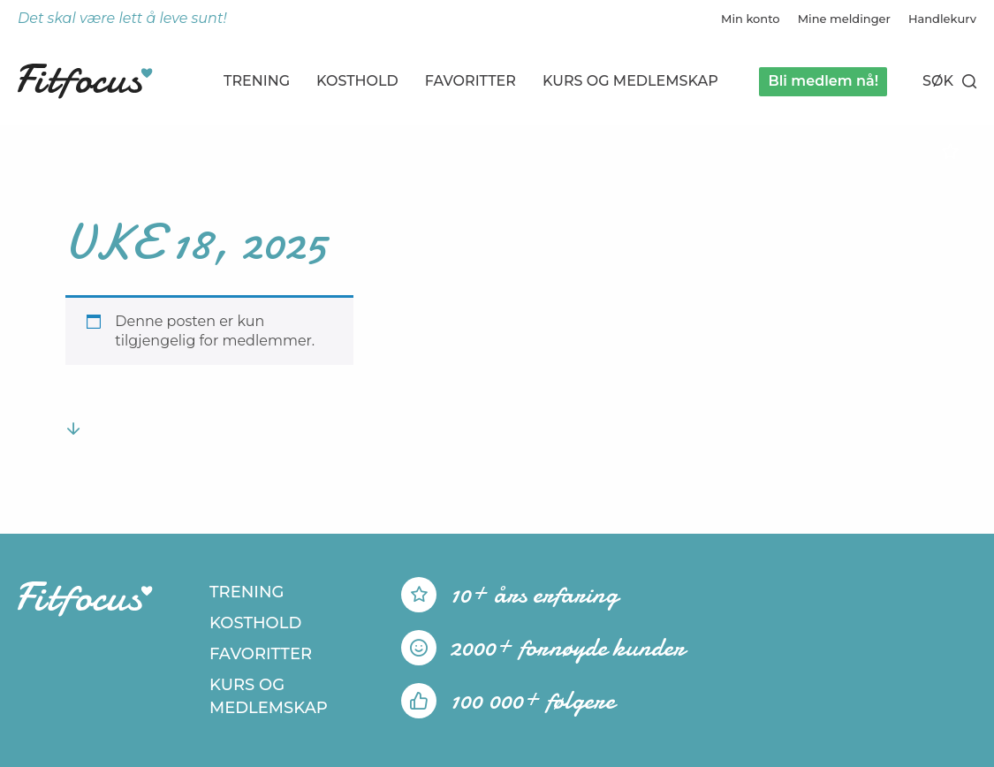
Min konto (750, 18)
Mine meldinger (844, 18)
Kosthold (357, 80)
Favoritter (470, 80)
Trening (257, 80)
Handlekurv (942, 18)
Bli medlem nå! (823, 80)
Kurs (630, 80)
